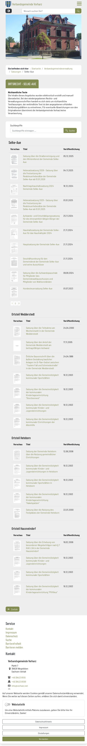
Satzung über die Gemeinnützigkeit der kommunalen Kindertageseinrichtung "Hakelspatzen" (42, 498)
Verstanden (43, 739)
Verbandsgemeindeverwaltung (58, 68)
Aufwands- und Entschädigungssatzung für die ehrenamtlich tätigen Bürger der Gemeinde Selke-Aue (41, 218)
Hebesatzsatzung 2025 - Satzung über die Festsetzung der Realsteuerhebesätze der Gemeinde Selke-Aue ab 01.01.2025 (40, 204)
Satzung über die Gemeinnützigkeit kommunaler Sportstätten (42, 376)
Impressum (43, 727)
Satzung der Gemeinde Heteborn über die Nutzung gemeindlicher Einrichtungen (41, 454)
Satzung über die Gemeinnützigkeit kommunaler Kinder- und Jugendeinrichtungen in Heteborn (42, 468)
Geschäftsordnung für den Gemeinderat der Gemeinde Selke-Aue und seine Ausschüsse (41, 261)
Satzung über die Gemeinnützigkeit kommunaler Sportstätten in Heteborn (42, 482)
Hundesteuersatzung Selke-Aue (37, 288)
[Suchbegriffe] (37, 130)
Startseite (36, 68)
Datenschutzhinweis (43, 721)
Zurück (13, 609)
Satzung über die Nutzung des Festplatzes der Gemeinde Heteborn (42, 511)
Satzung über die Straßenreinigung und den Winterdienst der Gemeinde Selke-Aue (41, 158)
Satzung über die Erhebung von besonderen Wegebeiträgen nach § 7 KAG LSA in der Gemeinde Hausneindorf (43, 546)
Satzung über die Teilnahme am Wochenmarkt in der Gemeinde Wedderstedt (40, 330)
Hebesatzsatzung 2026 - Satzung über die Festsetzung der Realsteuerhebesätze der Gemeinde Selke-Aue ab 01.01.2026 (40, 175)
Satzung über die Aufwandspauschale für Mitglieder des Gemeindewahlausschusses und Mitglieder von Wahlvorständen (40, 277)
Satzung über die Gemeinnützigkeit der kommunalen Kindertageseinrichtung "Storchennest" (42, 393)
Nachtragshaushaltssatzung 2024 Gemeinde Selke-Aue (38, 187)
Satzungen (16, 71)
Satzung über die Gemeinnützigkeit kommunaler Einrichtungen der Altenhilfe (42, 421)
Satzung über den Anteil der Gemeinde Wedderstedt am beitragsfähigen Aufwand (39, 344)
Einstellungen (43, 733)
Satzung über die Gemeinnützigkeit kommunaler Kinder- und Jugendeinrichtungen (42, 407)
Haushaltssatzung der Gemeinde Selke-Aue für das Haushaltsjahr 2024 (41, 231)
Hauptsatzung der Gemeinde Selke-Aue (41, 244)
